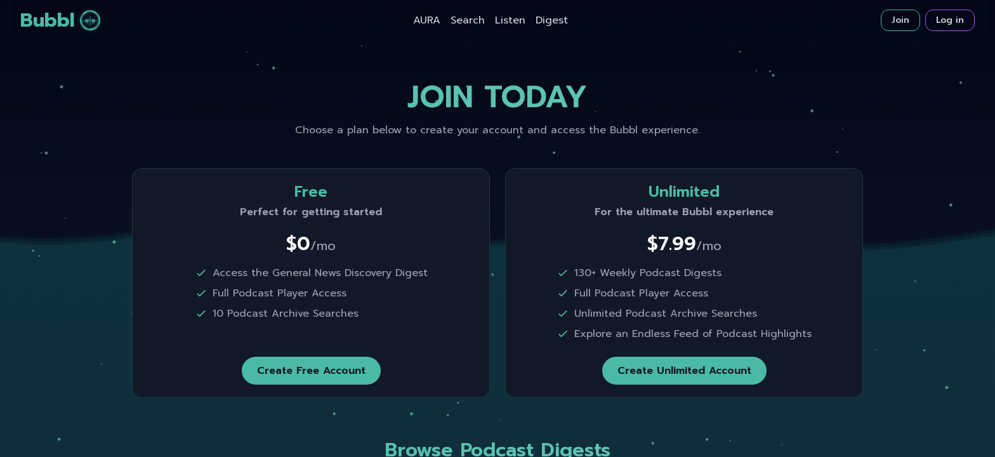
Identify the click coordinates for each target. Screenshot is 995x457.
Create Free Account (311, 370)
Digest (552, 20)
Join (900, 20)
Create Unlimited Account (684, 370)
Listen (510, 20)
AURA (426, 20)
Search (468, 20)
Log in (950, 20)
